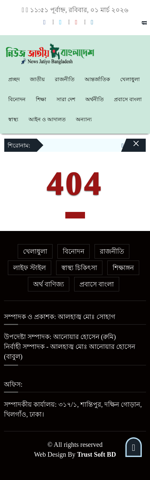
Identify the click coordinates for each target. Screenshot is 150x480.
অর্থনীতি (94, 99)
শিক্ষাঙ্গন (123, 267)
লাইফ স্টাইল (29, 267)
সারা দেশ (65, 99)
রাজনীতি (65, 79)
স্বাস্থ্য (13, 119)
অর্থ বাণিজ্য (48, 284)
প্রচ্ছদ (14, 79)
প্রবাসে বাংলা (128, 99)
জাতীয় (37, 79)
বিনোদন (17, 99)
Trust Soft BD (96, 454)
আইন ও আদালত (47, 119)
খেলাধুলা (130, 79)
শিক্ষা (41, 99)
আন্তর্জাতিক (97, 79)
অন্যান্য (84, 119)
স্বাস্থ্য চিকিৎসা (79, 267)
